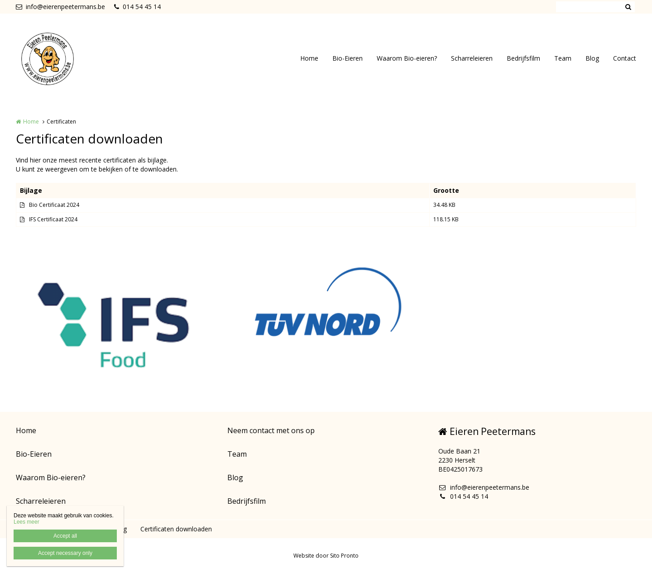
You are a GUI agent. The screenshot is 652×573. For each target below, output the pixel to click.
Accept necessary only (65, 553)
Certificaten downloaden (176, 529)
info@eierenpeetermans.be (60, 6)
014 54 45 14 (137, 6)
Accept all (65, 536)
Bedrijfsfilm (523, 58)
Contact (624, 58)
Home (309, 58)
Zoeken (628, 6)
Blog (592, 58)
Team (562, 58)
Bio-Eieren (347, 58)
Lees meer (26, 522)
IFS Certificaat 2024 (53, 219)
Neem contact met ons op (271, 430)
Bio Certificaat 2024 (54, 205)
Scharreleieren (472, 58)
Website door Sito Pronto (326, 555)
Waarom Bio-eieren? (407, 58)
